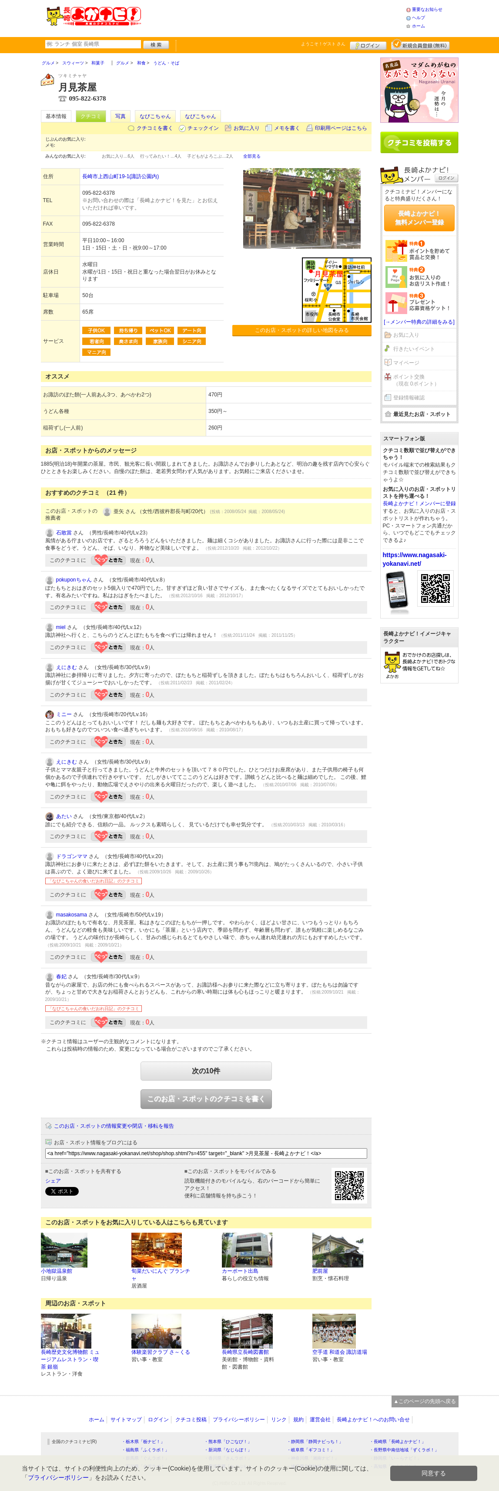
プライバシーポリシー (239, 1420)
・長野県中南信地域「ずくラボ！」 (404, 1449)
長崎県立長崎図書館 (245, 1352)
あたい (64, 816)
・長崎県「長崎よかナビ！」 (397, 1441)
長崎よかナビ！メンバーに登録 (419, 503)
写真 (120, 116)
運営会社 (320, 1420)
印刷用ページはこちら (341, 128)
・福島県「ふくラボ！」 (145, 1449)
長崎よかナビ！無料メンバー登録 (419, 218)
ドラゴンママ (71, 856)
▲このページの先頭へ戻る (425, 1401)
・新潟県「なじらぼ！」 (228, 1449)
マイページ (406, 363)
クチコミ (90, 116)
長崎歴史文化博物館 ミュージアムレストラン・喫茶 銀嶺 (70, 1359)
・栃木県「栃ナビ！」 (143, 1441)
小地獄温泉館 (56, 1271)
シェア (53, 1181)
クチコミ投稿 (191, 1420)
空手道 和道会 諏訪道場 (340, 1352)
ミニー (64, 714)
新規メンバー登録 (420, 44)
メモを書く (287, 128)
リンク (279, 1420)
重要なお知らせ (427, 9)
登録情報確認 (409, 398)
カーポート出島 (240, 1271)
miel (61, 627)
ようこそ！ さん (323, 43)
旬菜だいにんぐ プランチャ (160, 1274)
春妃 (61, 977)
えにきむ (66, 667)
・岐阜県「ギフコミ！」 (311, 1449)
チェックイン (203, 128)
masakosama (71, 915)
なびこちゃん (155, 116)
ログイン (368, 44)
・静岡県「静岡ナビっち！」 (315, 1441)
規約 (298, 1420)
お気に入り (247, 128)
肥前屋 (320, 1271)
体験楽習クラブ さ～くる (160, 1352)
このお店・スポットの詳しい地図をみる (302, 330)
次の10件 (206, 1071)
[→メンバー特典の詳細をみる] (419, 322)
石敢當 (64, 533)
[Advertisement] (273, 17)
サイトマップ (126, 1420)
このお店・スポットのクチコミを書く (206, 1098)
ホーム (418, 26)
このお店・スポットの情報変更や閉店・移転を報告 (114, 1126)
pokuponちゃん (74, 580)
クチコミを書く (155, 128)
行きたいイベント (414, 349)
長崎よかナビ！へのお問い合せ (373, 1420)
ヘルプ (418, 17)
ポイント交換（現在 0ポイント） (416, 380)
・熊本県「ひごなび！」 (228, 1441)
